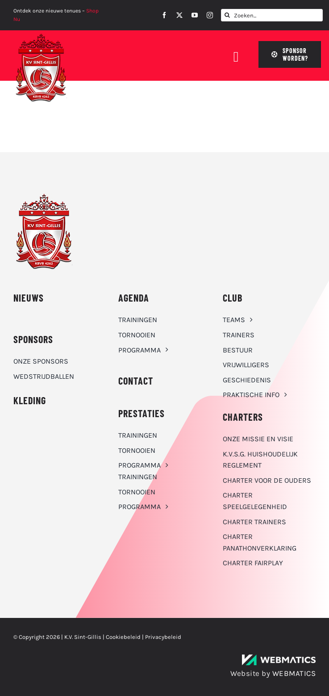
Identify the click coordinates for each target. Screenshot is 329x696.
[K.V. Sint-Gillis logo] (41, 35)
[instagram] (210, 15)
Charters (243, 417)
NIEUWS (28, 297)
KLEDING (29, 400)
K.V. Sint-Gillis (82, 637)
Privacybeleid (163, 637)
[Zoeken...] (272, 15)
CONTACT (135, 380)
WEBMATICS (294, 673)
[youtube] (195, 15)
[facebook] (164, 15)
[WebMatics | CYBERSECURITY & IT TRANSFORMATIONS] (279, 658)
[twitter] (179, 15)
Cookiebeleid (123, 637)
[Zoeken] (227, 15)
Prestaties (141, 413)
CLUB (232, 297)
